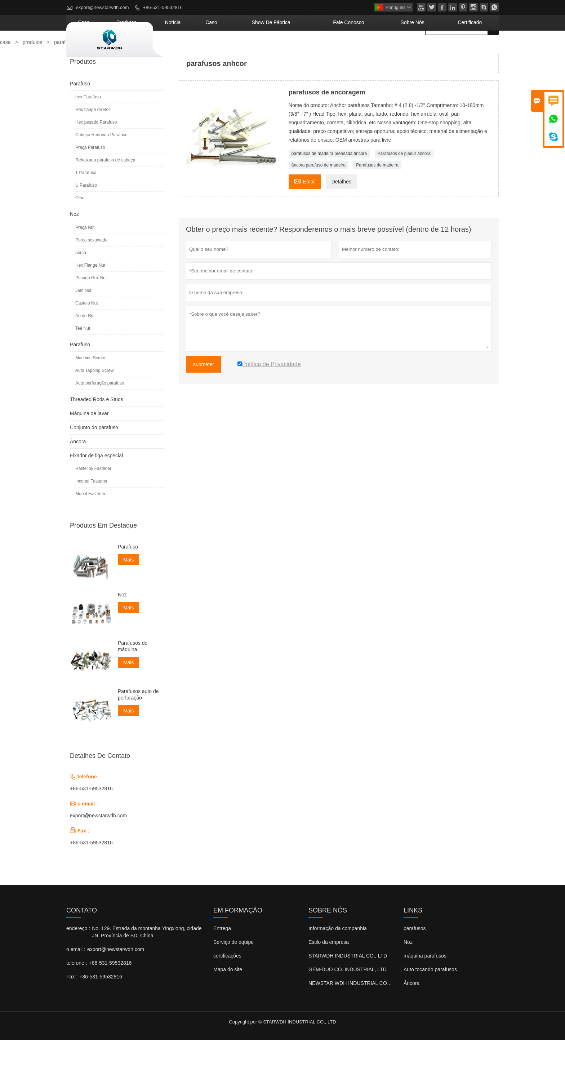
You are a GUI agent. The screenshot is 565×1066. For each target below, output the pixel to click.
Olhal (80, 224)
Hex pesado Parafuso (96, 148)
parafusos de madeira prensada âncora (329, 179)
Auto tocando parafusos (430, 996)
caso (280, 49)
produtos (216, 49)
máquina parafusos (425, 982)
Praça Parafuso (90, 173)
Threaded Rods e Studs (96, 425)
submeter (203, 391)
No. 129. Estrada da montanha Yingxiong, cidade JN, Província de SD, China (146, 958)
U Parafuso (86, 211)
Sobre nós (433, 49)
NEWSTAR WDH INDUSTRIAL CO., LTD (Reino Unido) (370, 1009)
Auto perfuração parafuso (99, 409)
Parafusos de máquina (133, 672)
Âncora (78, 468)
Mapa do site (227, 996)
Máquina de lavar (89, 440)
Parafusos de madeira (377, 191)
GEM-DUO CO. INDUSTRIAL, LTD (347, 996)
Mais (128, 586)
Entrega (222, 955)
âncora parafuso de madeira (319, 191)
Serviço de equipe (233, 968)
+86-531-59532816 (163, 7)
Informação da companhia (337, 955)
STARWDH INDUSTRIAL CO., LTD (347, 982)
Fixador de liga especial (96, 482)
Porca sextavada (91, 266)
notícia (251, 49)
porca (80, 278)
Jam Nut (83, 316)
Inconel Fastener (91, 507)
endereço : (78, 955)
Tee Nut (82, 354)
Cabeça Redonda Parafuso (101, 161)
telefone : (76, 989)
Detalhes (341, 208)
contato (81, 936)
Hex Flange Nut (90, 291)
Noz (74, 240)
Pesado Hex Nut (91, 304)
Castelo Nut (86, 329)
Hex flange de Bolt (93, 135)
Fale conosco (384, 49)
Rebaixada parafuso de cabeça (105, 186)
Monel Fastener (90, 520)
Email (305, 207)
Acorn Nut (84, 342)
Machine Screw (90, 384)
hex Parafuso (88, 123)
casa (184, 49)
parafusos (415, 955)
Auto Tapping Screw (94, 396)
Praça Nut (84, 253)
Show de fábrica (325, 49)
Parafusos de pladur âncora (404, 179)
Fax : (71, 1003)
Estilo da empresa (328, 968)
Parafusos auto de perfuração (138, 721)
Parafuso (80, 110)
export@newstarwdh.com (102, 7)
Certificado (477, 49)
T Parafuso (85, 198)
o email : (75, 975)
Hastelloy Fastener (93, 494)
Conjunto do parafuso (94, 454)
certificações (227, 982)
